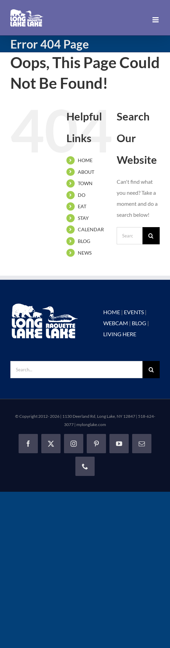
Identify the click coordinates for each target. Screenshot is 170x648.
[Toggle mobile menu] (156, 19)
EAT (82, 206)
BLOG (84, 241)
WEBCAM (115, 323)
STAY (83, 218)
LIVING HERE (119, 334)
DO (81, 195)
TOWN (85, 183)
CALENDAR (91, 229)
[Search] (151, 235)
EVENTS (134, 312)
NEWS (85, 253)
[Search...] (129, 235)
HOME (85, 160)
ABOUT (86, 172)
